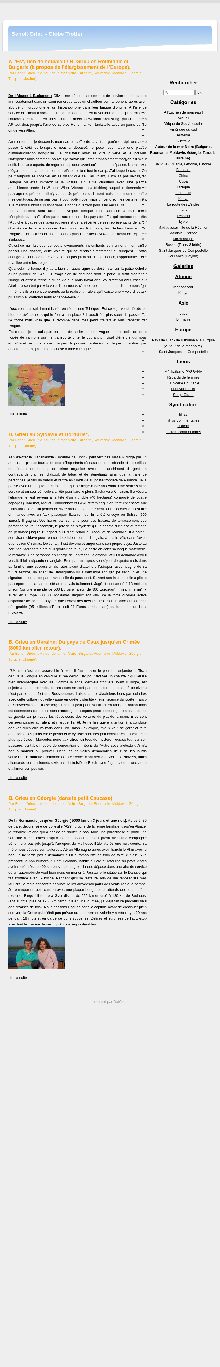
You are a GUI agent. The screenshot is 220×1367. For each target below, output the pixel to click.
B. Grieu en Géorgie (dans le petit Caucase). (61, 798)
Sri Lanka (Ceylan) (183, 256)
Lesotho (183, 216)
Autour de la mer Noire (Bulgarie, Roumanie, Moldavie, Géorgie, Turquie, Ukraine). (183, 152)
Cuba (183, 181)
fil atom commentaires (183, 432)
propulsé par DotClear (109, 1001)
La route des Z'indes (183, 204)
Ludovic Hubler (183, 389)
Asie (183, 303)
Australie (183, 141)
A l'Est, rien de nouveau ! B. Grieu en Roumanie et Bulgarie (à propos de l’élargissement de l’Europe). (69, 64)
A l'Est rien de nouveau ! (183, 112)
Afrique (183, 276)
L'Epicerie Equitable (183, 383)
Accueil (183, 118)
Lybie (183, 221)
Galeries (183, 266)
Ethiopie (183, 187)
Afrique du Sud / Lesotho (183, 123)
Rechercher (183, 82)
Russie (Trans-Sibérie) (183, 244)
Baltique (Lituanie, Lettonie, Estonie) (183, 164)
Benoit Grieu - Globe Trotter (47, 34)
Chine (183, 176)
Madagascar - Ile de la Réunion (183, 227)
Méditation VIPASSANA (183, 372)
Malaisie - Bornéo (183, 233)
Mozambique (183, 239)
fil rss (183, 414)
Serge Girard (183, 395)
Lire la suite (17, 414)
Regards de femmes (183, 377)
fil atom (183, 426)
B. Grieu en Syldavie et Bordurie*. (48, 434)
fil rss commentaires (183, 420)
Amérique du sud (183, 129)
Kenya (183, 199)
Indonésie (183, 193)
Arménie (183, 135)
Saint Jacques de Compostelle (183, 250)
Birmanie (183, 170)
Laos (183, 210)
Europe (183, 329)
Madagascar (183, 287)
